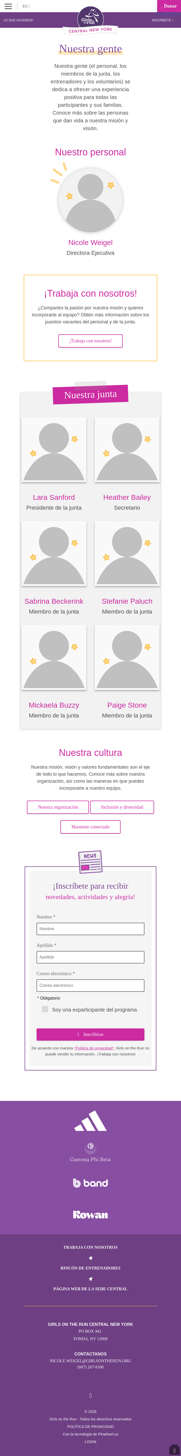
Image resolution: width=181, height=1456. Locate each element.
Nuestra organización (58, 807)
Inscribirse (90, 1034)
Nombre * (46, 917)
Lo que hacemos (18, 20)
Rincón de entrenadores (91, 1268)
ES (26, 6)
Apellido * (47, 945)
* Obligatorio (48, 998)
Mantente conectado (90, 826)
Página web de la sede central (90, 1289)
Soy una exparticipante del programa (89, 1009)
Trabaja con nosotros (90, 1247)
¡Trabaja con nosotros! (90, 340)
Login (90, 1442)
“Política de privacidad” (94, 1048)
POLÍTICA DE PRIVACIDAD (90, 1427)
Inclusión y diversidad (122, 807)
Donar (169, 6)
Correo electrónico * (56, 973)
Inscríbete (162, 20)
